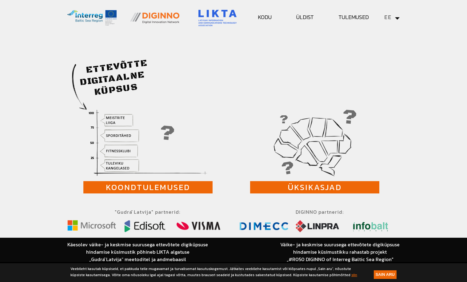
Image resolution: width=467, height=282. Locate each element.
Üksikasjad (315, 187)
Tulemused (353, 17)
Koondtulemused (148, 187)
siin (354, 275)
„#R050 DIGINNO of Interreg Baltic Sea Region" (340, 259)
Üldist (305, 17)
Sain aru (385, 274)
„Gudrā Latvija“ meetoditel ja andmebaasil (137, 259)
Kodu (265, 17)
